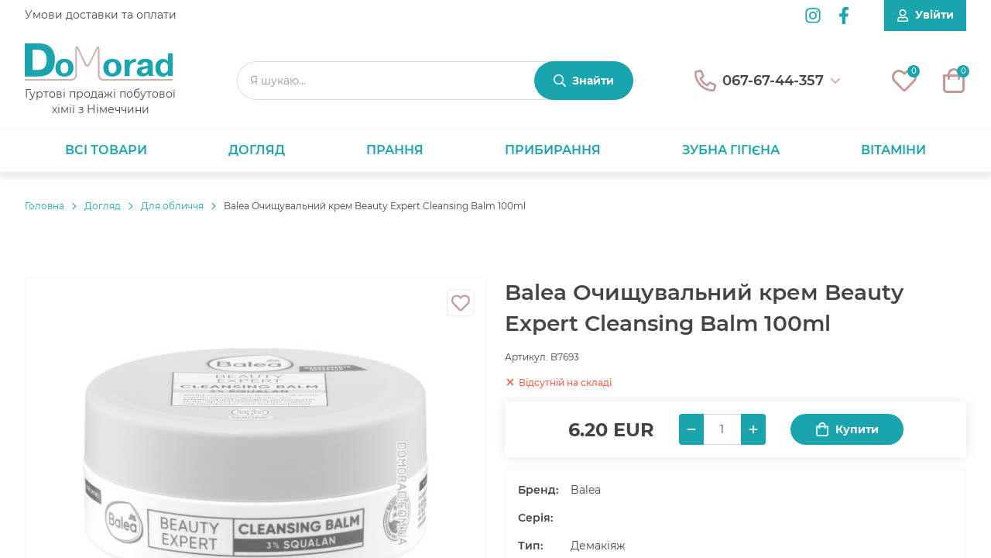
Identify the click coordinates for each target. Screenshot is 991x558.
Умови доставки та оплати (101, 15)
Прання (394, 150)
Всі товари (106, 150)
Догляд (256, 150)
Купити (847, 429)
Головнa (44, 206)
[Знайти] (584, 80)
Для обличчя (172, 206)
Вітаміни (893, 150)
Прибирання (553, 150)
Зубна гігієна (731, 150)
